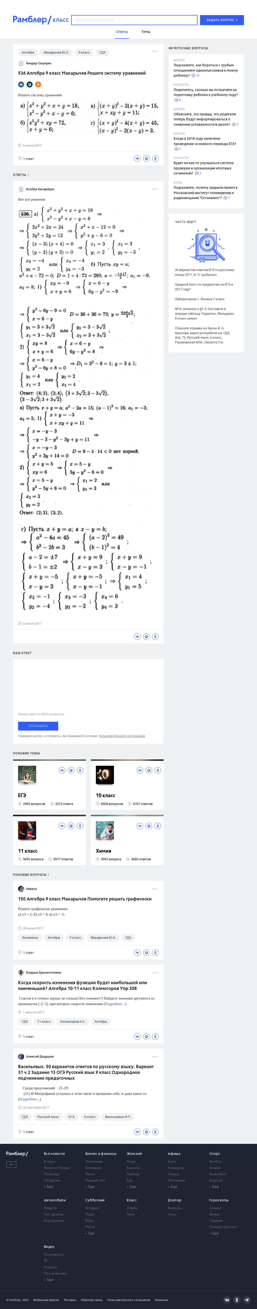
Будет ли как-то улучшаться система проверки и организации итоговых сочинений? (204, 168)
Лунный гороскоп (223, 1227)
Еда (130, 1180)
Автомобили (55, 1200)
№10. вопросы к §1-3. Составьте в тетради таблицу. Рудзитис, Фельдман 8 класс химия (204, 313)
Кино (172, 1161)
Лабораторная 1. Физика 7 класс (200, 299)
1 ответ (26, 158)
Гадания (215, 1221)
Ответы (132, 1208)
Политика (51, 1174)
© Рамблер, (13, 1300)
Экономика (94, 1161)
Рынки (90, 1174)
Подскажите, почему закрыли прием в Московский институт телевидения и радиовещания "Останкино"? (205, 193)
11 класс (27, 851)
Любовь (133, 1174)
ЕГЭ (22, 795)
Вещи (89, 1221)
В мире (49, 1161)
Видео (49, 1247)
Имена (214, 1214)
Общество (52, 1180)
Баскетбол (217, 1174)
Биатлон (215, 1180)
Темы (131, 1214)
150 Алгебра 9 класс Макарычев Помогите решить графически (85, 899)
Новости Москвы (57, 1168)
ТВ (46, 1261)
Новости (50, 1208)
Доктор (174, 1200)
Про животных (55, 1273)
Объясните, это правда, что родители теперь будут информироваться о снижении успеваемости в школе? (205, 119)
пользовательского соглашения (122, 736)
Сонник (215, 1208)
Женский (134, 1154)
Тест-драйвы (53, 1214)
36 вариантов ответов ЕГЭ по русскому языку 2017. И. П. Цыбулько (204, 272)
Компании (93, 1168)
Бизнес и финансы (101, 1154)
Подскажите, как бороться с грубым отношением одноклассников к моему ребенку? (206, 70)
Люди (90, 1214)
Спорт (214, 1154)
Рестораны (176, 1180)
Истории (92, 1208)
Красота (133, 1168)
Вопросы (175, 1208)
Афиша (174, 1154)
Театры (173, 1174)
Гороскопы (219, 1200)
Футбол (215, 1161)
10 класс (105, 795)
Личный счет (95, 1180)
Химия (103, 851)
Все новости (54, 1154)
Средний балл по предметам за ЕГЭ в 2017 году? (204, 287)
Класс (132, 1200)
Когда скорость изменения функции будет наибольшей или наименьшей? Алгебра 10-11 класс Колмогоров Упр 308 (82, 986)
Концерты (176, 1168)
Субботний (95, 1200)
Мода (131, 1161)
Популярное (53, 1254)
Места (90, 1227)
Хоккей (215, 1168)
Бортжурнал (54, 1221)
